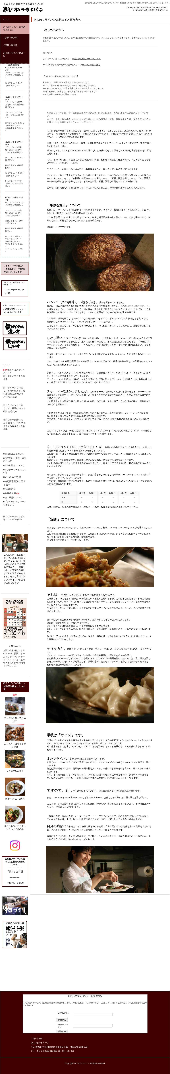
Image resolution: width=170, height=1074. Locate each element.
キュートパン (10, 236)
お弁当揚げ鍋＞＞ (12, 241)
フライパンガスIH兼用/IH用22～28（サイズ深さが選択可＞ (14, 213)
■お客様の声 (9, 493)
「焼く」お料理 (15, 871)
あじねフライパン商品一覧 (14, 54)
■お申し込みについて (13, 465)
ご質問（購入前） (11, 45)
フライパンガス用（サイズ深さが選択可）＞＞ (14, 75)
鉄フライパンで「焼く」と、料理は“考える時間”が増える (14, 408)
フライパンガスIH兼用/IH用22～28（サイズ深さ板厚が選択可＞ (14, 150)
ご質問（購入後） (11, 37)
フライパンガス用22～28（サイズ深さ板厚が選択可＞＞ (14, 105)
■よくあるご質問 (12, 477)
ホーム (6, 19)
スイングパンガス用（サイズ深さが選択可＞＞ (14, 115)
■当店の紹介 (9, 489)
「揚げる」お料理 (15, 883)
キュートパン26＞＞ (13, 239)
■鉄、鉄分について (12, 497)
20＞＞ (19, 236)
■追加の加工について (13, 454)
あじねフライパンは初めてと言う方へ (14, 28)
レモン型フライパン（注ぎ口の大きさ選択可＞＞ (14, 183)
